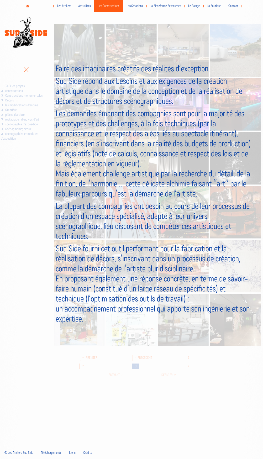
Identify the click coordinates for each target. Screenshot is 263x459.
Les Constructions (108, 6)
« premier (89, 357)
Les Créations (134, 6)
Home (27, 6)
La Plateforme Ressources (165, 6)
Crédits (87, 452)
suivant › (115, 375)
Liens (72, 452)
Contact (233, 6)
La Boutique (214, 6)
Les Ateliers (64, 6)
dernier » (168, 375)
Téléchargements (51, 452)
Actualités (84, 6)
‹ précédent (143, 357)
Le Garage (194, 6)
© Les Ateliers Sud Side (18, 452)
